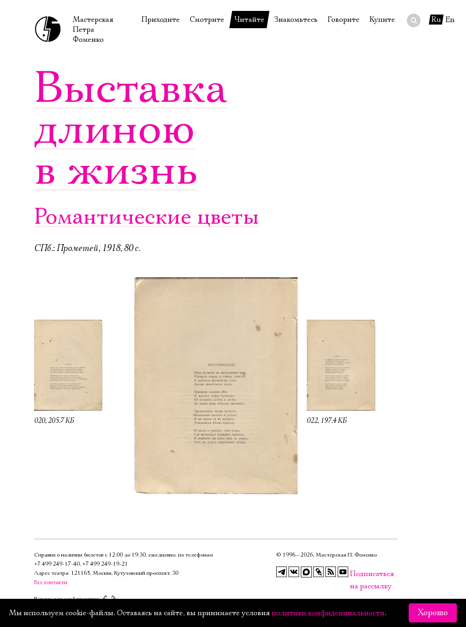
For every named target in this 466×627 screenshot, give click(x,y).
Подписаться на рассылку (355, 574)
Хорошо (433, 613)
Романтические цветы (146, 217)
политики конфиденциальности (328, 612)
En (450, 19)
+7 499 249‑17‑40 (57, 564)
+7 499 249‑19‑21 (105, 564)
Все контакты (50, 582)
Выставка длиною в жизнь (130, 129)
